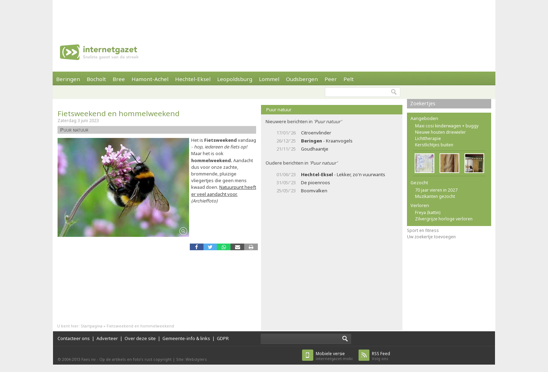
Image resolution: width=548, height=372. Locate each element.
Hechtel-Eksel (192, 78)
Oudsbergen (302, 78)
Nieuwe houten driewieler (440, 132)
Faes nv (88, 359)
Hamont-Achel (150, 78)
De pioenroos (315, 182)
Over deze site (140, 338)
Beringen (68, 78)
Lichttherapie (428, 138)
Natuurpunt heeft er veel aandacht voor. (223, 190)
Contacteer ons (74, 338)
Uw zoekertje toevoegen (431, 237)
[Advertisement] (274, 16)
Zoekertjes (422, 103)
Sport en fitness (423, 230)
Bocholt (96, 78)
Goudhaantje (314, 149)
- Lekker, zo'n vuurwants (343, 174)
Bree (119, 78)
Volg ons (381, 356)
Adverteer (107, 338)
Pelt (348, 78)
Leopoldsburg (234, 78)
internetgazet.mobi (334, 356)
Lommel (269, 78)
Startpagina (91, 325)
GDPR (223, 338)
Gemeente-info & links (186, 338)
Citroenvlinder (316, 132)
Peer (331, 78)
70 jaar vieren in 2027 (436, 190)
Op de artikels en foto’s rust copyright (135, 359)
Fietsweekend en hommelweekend (119, 113)
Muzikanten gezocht (435, 196)
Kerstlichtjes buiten (434, 145)
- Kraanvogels (327, 141)
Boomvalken (314, 190)
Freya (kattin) (427, 212)
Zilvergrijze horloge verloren (444, 219)
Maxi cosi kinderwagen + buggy (447, 126)
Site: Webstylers (191, 359)
